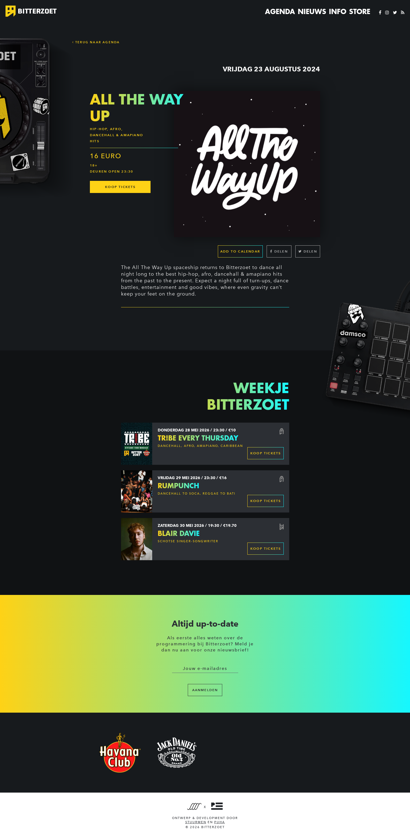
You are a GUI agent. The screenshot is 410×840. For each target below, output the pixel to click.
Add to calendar (240, 251)
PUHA (219, 822)
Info (337, 11)
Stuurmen (195, 822)
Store (359, 11)
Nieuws (312, 11)
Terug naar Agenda (96, 42)
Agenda (280, 11)
